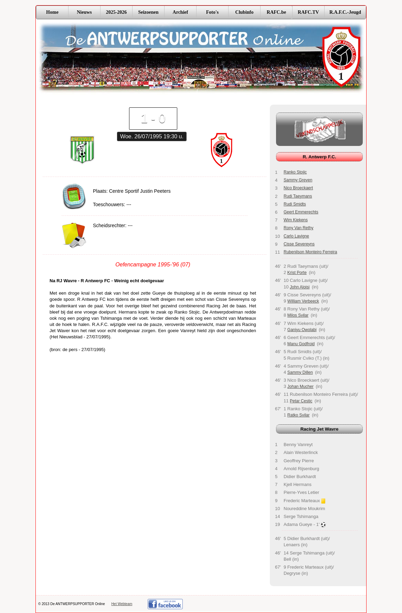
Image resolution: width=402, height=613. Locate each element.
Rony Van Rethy (299, 227)
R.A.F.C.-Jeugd (345, 12)
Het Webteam (121, 604)
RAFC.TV (308, 12)
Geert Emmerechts (301, 212)
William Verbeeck (303, 301)
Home (52, 12)
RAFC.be (276, 12)
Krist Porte (297, 272)
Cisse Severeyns (299, 244)
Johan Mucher (300, 386)
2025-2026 (116, 12)
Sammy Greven (298, 180)
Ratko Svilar (298, 415)
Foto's (212, 12)
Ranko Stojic (295, 172)
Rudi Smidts (295, 204)
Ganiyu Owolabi (302, 329)
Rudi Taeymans (298, 196)
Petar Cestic (301, 401)
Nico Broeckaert (298, 188)
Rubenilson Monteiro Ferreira (310, 252)
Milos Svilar (297, 315)
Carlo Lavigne (296, 236)
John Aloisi (299, 287)
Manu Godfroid (301, 343)
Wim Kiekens (296, 220)
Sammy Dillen (300, 372)
